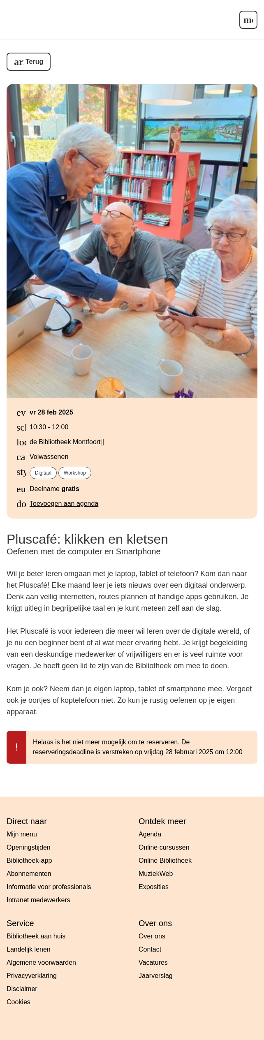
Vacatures (153, 962)
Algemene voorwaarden (41, 962)
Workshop (75, 473)
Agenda (150, 834)
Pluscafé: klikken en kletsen (87, 539)
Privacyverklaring (32, 975)
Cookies (18, 1001)
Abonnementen (29, 873)
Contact (150, 949)
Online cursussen (164, 847)
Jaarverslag (156, 975)
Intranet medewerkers (38, 899)
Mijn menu (22, 834)
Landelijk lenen (29, 949)
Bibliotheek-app (29, 860)
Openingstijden (29, 847)
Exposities (154, 886)
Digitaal (43, 473)
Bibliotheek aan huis (36, 936)
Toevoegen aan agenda (64, 503)
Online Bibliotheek (165, 860)
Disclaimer (22, 988)
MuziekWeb (156, 873)
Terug (34, 61)
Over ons (152, 936)
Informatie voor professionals (49, 886)
